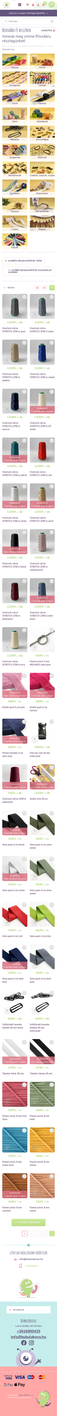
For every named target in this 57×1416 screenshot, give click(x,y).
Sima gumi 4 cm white (13, 890)
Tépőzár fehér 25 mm (13, 1073)
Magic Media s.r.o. (26, 1395)
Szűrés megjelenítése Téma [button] (25, 260)
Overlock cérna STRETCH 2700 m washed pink (39, 566)
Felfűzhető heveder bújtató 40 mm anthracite (40, 1027)
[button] (16, 287)
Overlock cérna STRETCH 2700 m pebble (11, 377)
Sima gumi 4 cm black (13, 844)
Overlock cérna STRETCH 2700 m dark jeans (41, 615)
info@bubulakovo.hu (28, 1336)
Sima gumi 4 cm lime (40, 936)
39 (45, 1233)
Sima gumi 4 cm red (12, 936)
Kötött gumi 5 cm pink (13, 707)
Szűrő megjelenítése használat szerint (30, 271)
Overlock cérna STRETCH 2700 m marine (11, 426)
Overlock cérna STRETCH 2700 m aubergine (11, 615)
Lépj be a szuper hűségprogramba (28, 13)
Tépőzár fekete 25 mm (41, 1073)
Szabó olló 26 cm (39, 798)
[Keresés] (28, 21)
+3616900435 (31, 1266)
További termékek (28, 1222)
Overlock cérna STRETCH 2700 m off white (40, 426)
